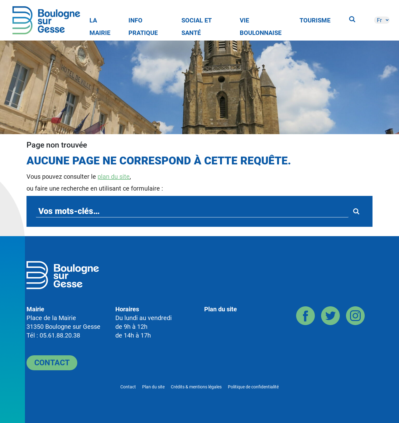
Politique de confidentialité (253, 386)
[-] (382, 20)
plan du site (114, 176)
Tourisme (315, 20)
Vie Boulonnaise (260, 22)
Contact (52, 362)
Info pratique (143, 22)
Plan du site (220, 309)
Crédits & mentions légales (196, 386)
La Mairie (99, 22)
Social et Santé (196, 22)
